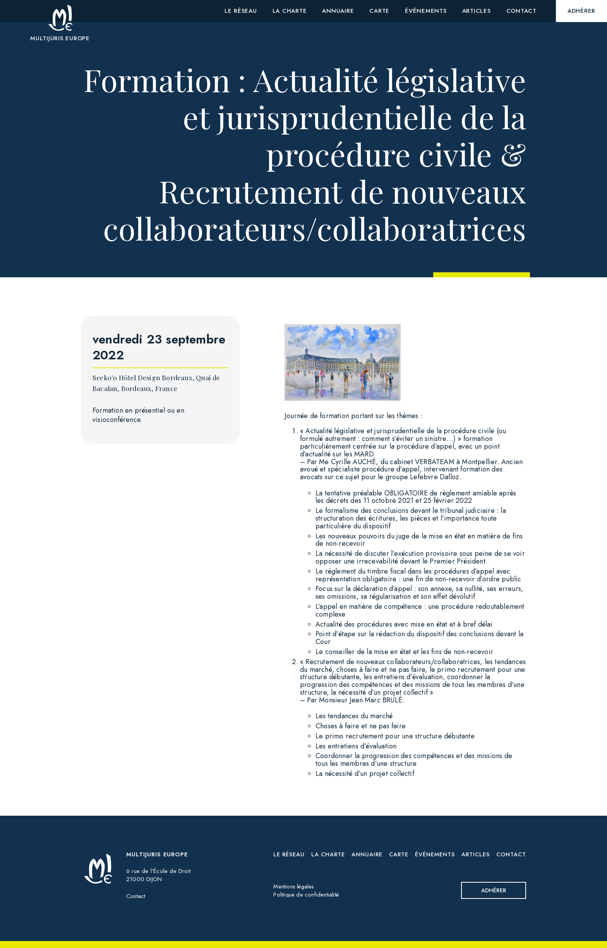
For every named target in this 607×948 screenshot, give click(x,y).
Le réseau (290, 854)
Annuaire (368, 854)
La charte (328, 854)
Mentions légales (294, 887)
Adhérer (493, 890)
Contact (135, 896)
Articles (475, 854)
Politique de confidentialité (306, 895)
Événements (435, 854)
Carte (399, 854)
